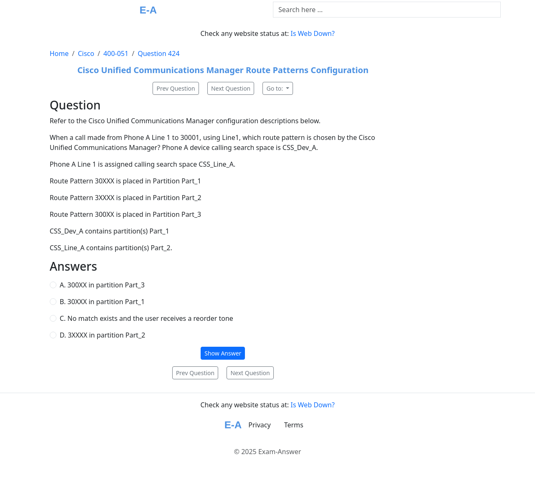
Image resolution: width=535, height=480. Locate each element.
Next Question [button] (230, 88)
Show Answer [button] (222, 353)
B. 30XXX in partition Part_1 (102, 301)
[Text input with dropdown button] (387, 10)
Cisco (86, 53)
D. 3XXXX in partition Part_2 (102, 335)
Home (59, 53)
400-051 (115, 53)
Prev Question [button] (175, 88)
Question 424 (158, 53)
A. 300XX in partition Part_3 (102, 285)
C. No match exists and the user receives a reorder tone (146, 318)
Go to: (275, 88)
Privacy (259, 424)
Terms (293, 424)
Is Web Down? (312, 33)
